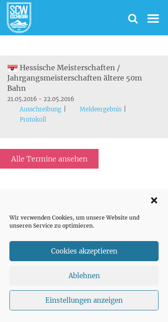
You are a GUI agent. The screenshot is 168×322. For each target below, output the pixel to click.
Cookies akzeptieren (84, 251)
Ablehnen (84, 275)
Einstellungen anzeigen (84, 300)
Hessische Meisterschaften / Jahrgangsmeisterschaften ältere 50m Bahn (74, 78)
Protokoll (33, 119)
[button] (154, 200)
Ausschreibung (40, 109)
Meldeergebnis (100, 109)
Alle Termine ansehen (49, 158)
